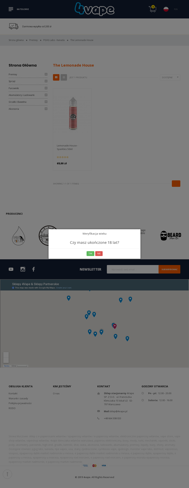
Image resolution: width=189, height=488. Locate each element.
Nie (99, 253)
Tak (90, 253)
